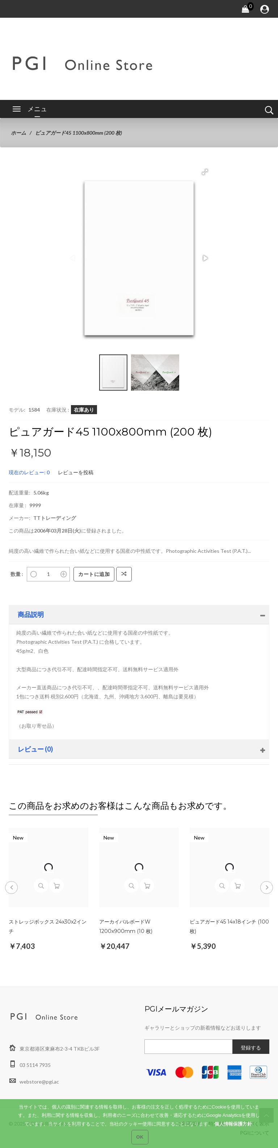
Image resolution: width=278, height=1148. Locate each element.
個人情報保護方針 (233, 1128)
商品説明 (31, 614)
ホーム (18, 133)
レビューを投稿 (75, 472)
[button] (205, 172)
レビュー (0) (35, 749)
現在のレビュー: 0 (29, 472)
